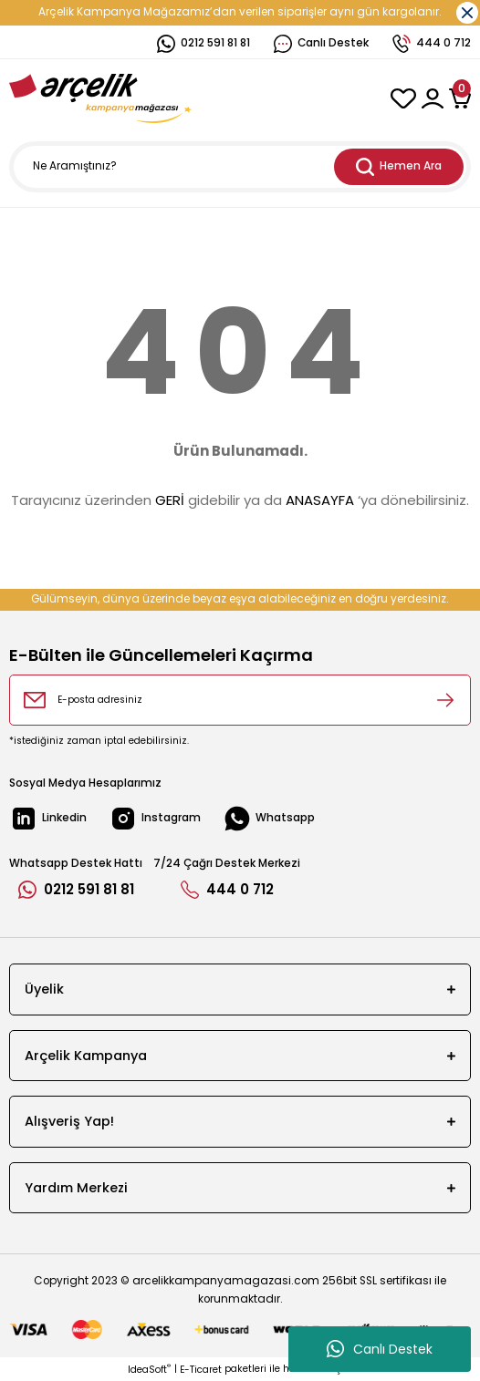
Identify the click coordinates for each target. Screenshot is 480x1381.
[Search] (240, 166)
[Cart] (460, 98)
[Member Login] (432, 98)
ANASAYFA (320, 500)
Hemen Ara (399, 167)
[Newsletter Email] (240, 700)
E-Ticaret (201, 1369)
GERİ (169, 500)
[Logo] (100, 98)
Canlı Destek (380, 1349)
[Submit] (445, 700)
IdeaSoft (149, 1369)
